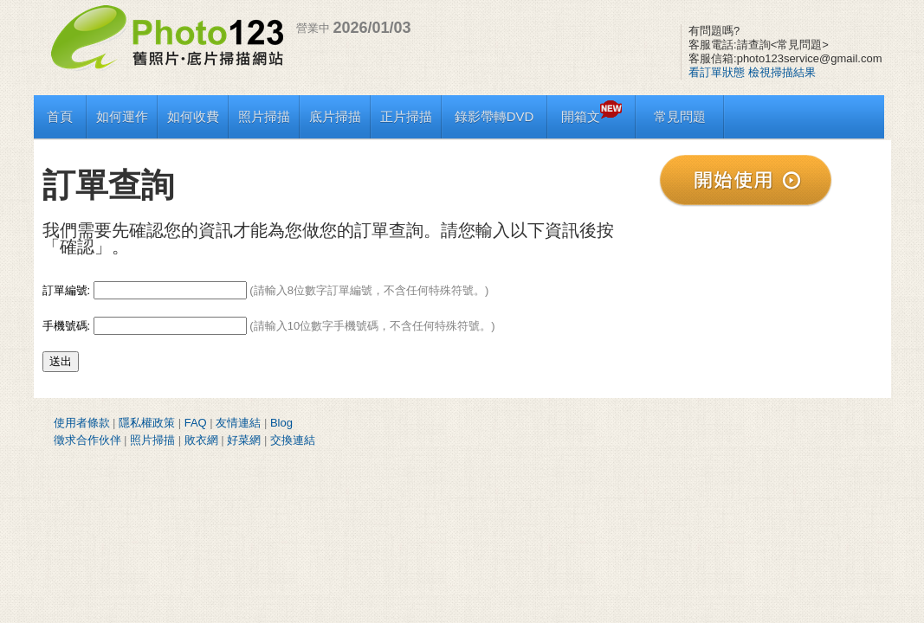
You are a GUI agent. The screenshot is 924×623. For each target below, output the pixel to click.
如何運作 (122, 116)
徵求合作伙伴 (87, 440)
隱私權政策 (147, 422)
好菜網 (244, 440)
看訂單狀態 (716, 72)
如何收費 (193, 116)
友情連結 (238, 422)
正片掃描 (406, 116)
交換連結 (292, 440)
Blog (281, 422)
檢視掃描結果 (782, 72)
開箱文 (591, 116)
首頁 (60, 116)
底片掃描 (335, 116)
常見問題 (680, 116)
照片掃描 (264, 116)
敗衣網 (201, 440)
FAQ (195, 422)
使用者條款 (82, 422)
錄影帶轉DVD (494, 116)
